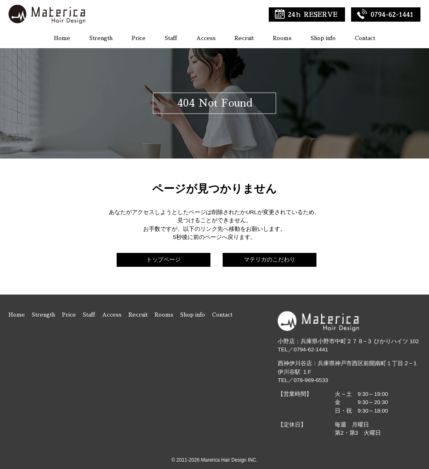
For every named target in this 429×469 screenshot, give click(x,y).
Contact (365, 38)
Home (62, 38)
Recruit (244, 38)
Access (206, 38)
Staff (171, 38)
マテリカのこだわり (269, 260)
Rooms (282, 38)
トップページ (163, 260)
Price (139, 38)
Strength (101, 38)
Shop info (323, 38)
